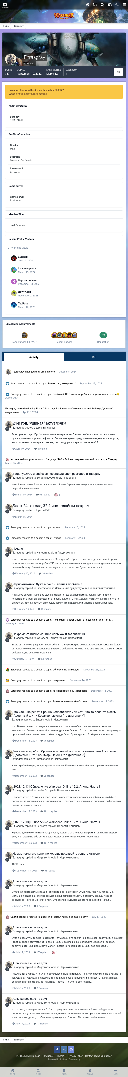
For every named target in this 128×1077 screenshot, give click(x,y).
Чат (13, 463)
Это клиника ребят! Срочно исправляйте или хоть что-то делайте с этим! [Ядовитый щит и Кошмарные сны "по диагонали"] (67, 717)
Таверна (73, 481)
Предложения (69, 556)
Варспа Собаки (28, 284)
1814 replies (52, 814)
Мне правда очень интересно (70, 694)
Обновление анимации (67, 673)
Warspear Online (49, 641)
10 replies (49, 577)
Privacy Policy (75, 1058)
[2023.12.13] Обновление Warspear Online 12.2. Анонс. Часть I (58, 790)
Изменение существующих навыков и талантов (88, 592)
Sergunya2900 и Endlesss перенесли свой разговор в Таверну (82, 463)
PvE (50, 514)
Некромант (78, 641)
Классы (53, 432)
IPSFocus (35, 1058)
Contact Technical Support (98, 1058)
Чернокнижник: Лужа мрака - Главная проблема (50, 588)
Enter (42, 723)
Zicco (42, 592)
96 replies (51, 744)
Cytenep (24, 261)
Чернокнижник (71, 860)
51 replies (47, 498)
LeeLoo (43, 793)
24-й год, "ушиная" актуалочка (42, 428)
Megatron (44, 860)
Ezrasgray (19, 376)
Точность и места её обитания (71, 705)
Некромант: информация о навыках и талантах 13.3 (83, 623)
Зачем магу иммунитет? (62, 388)
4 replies (44, 453)
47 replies (44, 909)
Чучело (57, 531)
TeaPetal (24, 308)
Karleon (43, 556)
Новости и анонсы (71, 793)
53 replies (52, 873)
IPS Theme (21, 1058)
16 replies (48, 612)
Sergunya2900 (47, 481)
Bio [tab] (94, 362)
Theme (61, 1058)
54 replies (49, 662)
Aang (14, 388)
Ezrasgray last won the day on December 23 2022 (37, 89)
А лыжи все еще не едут (32, 884)
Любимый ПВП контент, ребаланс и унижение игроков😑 (86, 398)
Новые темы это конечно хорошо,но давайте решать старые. (59, 856)
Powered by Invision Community (64, 1061)
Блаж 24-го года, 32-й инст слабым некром (62, 413)
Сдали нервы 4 (28, 273)
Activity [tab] (34, 362)
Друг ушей (25, 296)
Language (48, 1058)
